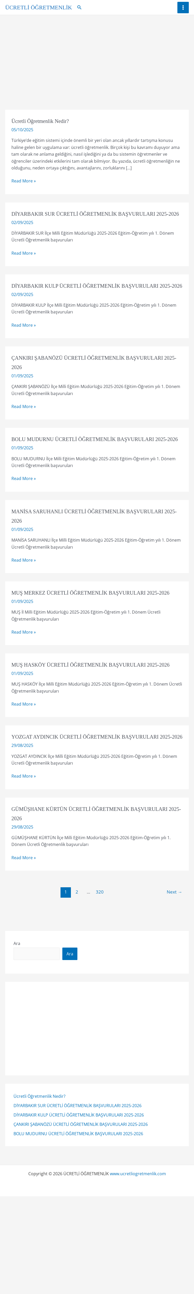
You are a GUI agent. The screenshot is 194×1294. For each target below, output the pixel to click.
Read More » (23, 181)
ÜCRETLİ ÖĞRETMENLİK (38, 7)
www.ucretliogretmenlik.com (138, 1230)
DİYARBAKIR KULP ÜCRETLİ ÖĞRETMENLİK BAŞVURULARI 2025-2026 (79, 1171)
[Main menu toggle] (183, 7)
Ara (17, 1000)
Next (174, 948)
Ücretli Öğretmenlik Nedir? (39, 1153)
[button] (79, 7)
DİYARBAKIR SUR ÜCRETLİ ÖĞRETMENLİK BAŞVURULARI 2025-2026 (78, 1162)
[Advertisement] (97, 54)
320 (100, 948)
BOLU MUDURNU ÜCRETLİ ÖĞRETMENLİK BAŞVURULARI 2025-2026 (78, 1190)
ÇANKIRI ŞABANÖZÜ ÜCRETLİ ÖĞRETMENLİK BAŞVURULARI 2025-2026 (81, 1181)
